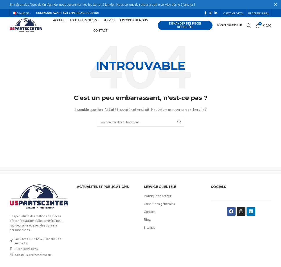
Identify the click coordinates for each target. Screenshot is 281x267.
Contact (150, 219)
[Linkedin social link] (215, 13)
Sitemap (149, 235)
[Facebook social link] (205, 13)
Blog (147, 227)
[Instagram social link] (210, 13)
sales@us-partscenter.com (33, 262)
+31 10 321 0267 (26, 256)
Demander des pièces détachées (188, 29)
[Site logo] (35, 29)
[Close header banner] (275, 4)
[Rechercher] (248, 29)
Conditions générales (159, 211)
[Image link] (40, 204)
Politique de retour (157, 203)
